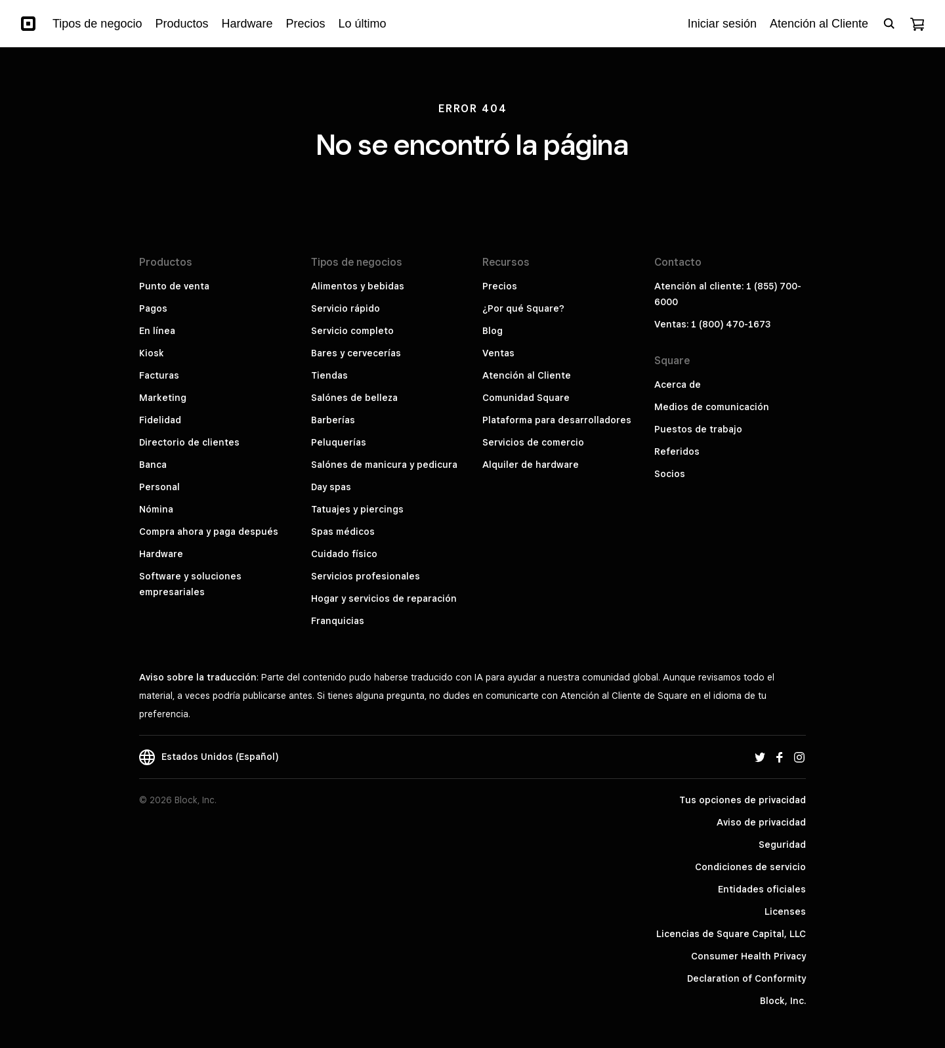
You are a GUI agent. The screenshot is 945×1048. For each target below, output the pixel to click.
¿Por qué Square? (523, 308)
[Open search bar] (889, 23)
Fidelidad (160, 420)
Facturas (159, 375)
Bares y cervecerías (356, 353)
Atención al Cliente (526, 375)
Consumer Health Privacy (748, 956)
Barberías (333, 420)
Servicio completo (352, 330)
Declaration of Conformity (746, 978)
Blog (492, 330)
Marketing (162, 397)
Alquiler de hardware (530, 464)
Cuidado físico (344, 554)
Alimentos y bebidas (357, 286)
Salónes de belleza (354, 397)
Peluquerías (338, 442)
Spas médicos (343, 531)
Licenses (785, 911)
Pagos (153, 308)
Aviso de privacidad (761, 822)
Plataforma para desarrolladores (556, 420)
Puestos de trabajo (698, 429)
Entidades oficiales (762, 889)
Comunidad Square (526, 397)
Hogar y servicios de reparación (384, 598)
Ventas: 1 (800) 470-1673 (712, 324)
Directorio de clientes (189, 442)
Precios (499, 286)
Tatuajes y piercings (357, 509)
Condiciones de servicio (750, 867)
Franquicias (337, 621)
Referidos (677, 451)
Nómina (156, 509)
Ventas (498, 353)
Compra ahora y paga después (208, 531)
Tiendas (329, 375)
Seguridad (782, 844)
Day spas (331, 487)
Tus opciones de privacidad (742, 800)
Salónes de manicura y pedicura (384, 464)
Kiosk (151, 353)
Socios (669, 474)
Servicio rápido (345, 308)
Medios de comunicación (711, 407)
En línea (157, 330)
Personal (159, 487)
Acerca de (677, 384)
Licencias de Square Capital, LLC (731, 934)
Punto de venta (174, 286)
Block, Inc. (783, 1001)
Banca (153, 464)
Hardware (161, 554)
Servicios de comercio (533, 442)
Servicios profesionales (365, 576)
